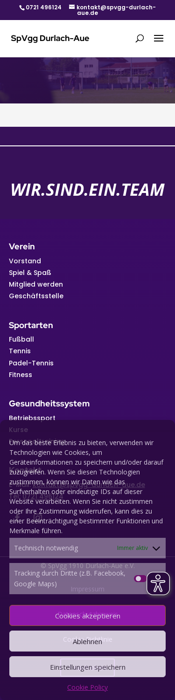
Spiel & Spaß (30, 272)
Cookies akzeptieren (87, 615)
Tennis (20, 351)
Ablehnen (87, 641)
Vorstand (25, 261)
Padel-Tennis (31, 363)
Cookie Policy (87, 687)
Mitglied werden (36, 284)
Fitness (20, 374)
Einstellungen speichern (88, 667)
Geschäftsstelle (36, 296)
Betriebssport (32, 418)
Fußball (21, 339)
